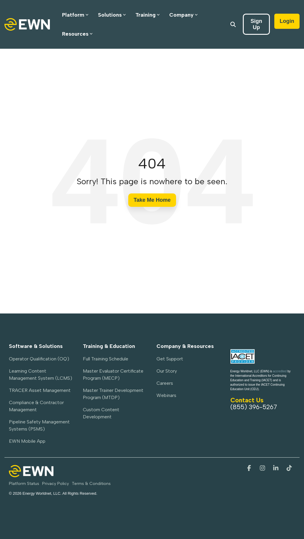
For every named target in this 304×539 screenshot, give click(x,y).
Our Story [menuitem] (166, 371)
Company (183, 15)
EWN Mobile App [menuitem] (27, 441)
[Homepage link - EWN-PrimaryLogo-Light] (31, 474)
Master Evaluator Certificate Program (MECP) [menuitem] (114, 374)
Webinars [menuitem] (166, 395)
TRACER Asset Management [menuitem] (40, 390)
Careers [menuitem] (164, 383)
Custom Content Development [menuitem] (102, 413)
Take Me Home (152, 200)
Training (147, 15)
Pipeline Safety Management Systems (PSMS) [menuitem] (40, 425)
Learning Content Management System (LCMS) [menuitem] (40, 374)
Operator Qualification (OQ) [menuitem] (39, 359)
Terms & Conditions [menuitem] (91, 483)
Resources (77, 34)
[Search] (233, 24)
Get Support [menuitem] (169, 359)
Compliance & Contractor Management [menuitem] (37, 406)
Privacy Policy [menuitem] (55, 483)
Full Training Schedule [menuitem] (105, 359)
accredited (279, 371)
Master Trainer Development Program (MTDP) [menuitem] (114, 393)
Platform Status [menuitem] (24, 483)
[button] (250, 468)
